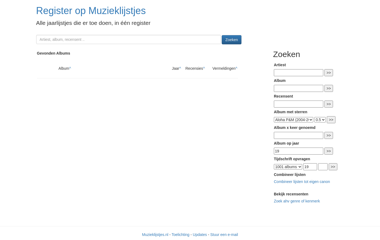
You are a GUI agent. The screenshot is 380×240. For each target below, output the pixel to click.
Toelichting (180, 234)
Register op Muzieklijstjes (91, 10)
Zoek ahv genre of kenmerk (297, 201)
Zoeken (231, 40)
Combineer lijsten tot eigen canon (302, 181)
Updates (200, 234)
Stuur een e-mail (224, 234)
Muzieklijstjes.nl (155, 234)
